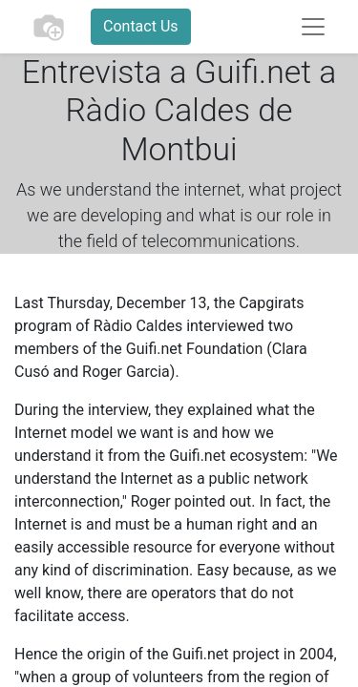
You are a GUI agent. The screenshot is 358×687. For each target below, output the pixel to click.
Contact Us (141, 26)
